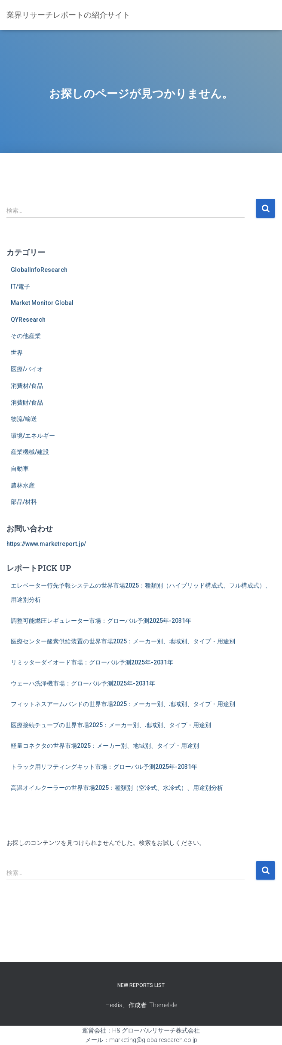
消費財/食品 (27, 402)
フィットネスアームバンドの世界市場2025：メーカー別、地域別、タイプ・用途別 (123, 704)
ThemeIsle (163, 1005)
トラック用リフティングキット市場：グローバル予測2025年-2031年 (104, 766)
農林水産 (23, 485)
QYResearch (28, 319)
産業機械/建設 (30, 451)
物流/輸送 (24, 418)
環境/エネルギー (33, 435)
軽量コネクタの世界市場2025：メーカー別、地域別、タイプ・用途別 (105, 745)
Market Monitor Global (42, 302)
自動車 (20, 468)
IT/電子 (20, 286)
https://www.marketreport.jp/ (46, 543)
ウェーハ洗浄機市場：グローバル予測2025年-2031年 (83, 683)
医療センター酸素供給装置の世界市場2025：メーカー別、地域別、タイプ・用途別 (123, 641)
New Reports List (141, 985)
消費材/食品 (27, 385)
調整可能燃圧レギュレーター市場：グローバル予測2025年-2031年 (101, 620)
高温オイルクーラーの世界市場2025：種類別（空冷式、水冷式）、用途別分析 (117, 787)
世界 (17, 352)
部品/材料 (24, 501)
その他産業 (26, 335)
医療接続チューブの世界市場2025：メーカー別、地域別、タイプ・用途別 (111, 725)
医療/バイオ (27, 369)
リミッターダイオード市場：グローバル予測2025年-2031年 (92, 662)
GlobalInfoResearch (39, 269)
